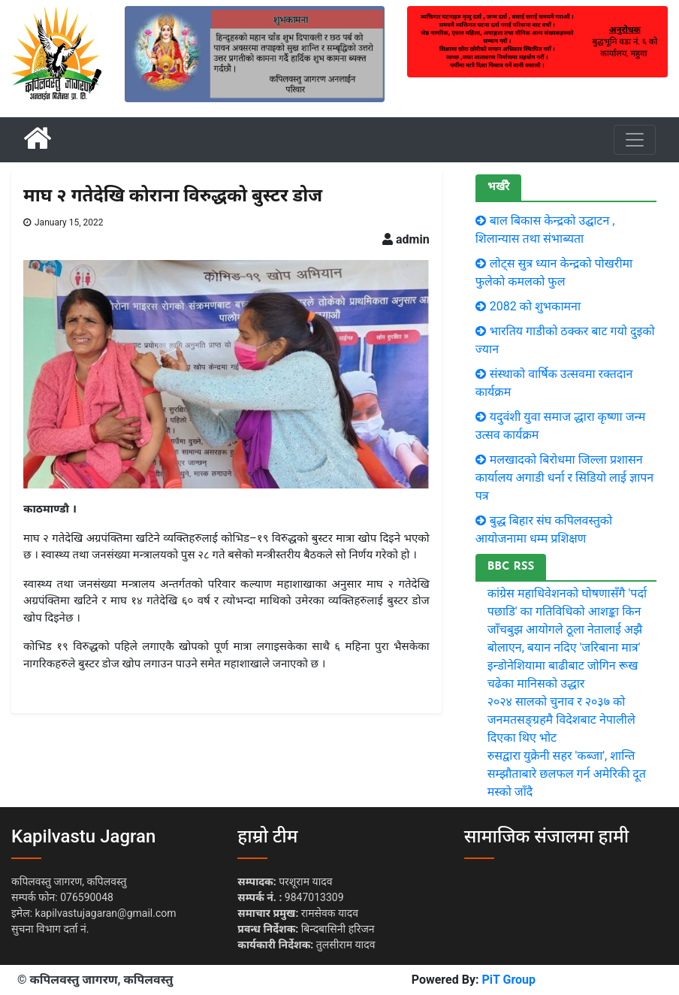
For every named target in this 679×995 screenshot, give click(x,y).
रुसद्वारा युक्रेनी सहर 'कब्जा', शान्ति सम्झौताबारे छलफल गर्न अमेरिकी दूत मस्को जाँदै (566, 774)
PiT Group (508, 979)
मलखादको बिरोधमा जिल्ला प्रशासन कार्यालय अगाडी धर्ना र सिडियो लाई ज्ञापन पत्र (564, 477)
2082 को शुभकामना (535, 306)
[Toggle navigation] (635, 140)
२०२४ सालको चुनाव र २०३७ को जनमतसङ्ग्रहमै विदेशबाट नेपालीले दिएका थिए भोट (561, 719)
